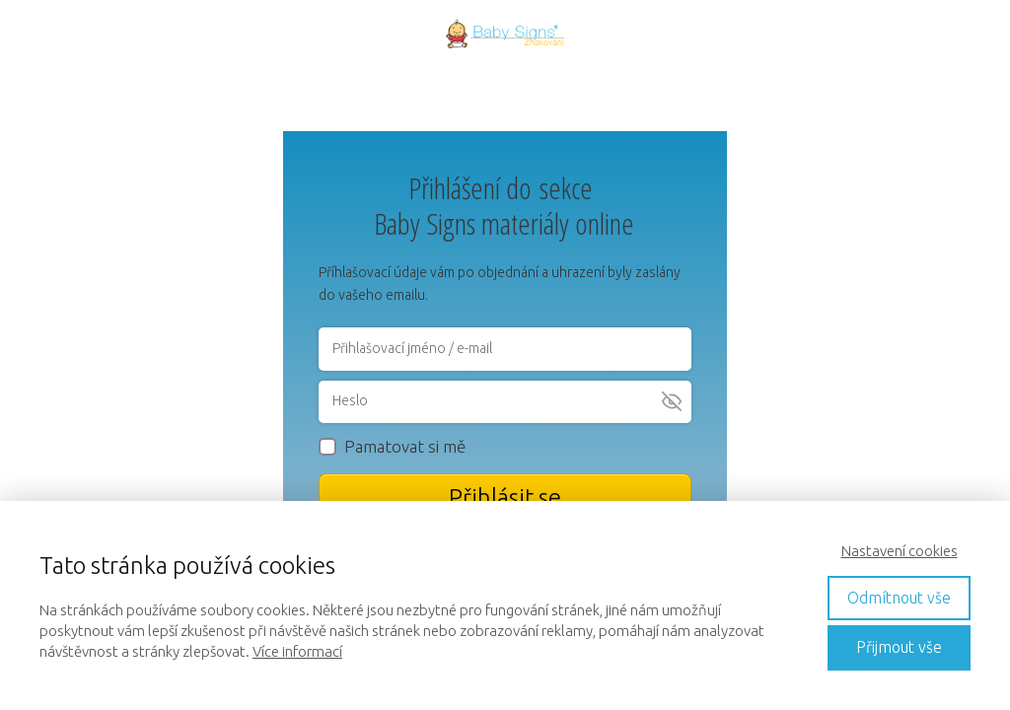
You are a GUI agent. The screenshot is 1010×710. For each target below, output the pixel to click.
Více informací (297, 651)
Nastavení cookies (899, 550)
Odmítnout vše (899, 597)
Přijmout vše (899, 647)
